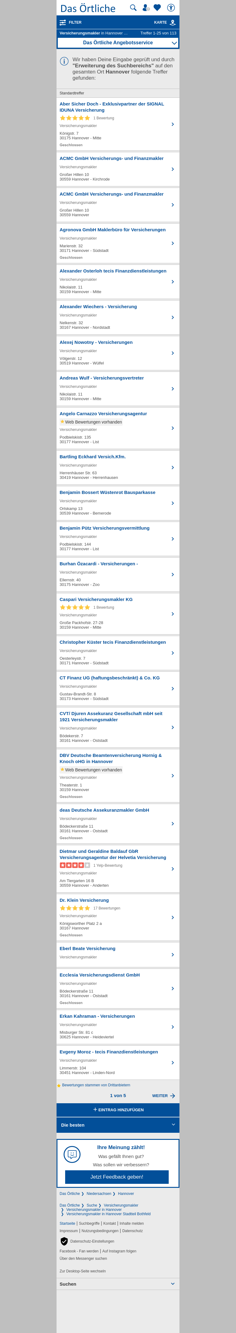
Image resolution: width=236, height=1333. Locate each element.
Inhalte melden (132, 1223)
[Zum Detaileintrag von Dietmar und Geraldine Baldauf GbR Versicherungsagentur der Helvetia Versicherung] (118, 868)
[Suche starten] (133, 7)
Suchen (68, 1284)
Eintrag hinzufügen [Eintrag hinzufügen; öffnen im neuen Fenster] (118, 1110)
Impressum (69, 1231)
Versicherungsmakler (121, 1205)
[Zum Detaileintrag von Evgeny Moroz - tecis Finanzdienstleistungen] (118, 1062)
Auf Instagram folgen (119, 1251)
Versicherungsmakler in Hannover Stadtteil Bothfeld (108, 1214)
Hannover (126, 1194)
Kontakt (109, 1223)
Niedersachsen (99, 1194)
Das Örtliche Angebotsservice (118, 42)
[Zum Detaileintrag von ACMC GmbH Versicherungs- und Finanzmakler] (118, 169)
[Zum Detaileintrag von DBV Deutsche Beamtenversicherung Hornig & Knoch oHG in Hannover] (118, 775)
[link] (172, 22)
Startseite (67, 1223)
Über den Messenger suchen (83, 1258)
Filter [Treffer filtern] (75, 22)
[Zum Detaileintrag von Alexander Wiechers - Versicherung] (118, 317)
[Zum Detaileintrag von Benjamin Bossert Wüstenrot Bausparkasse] (118, 503)
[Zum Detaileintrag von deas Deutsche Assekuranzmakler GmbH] (118, 823)
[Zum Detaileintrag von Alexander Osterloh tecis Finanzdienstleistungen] (118, 282)
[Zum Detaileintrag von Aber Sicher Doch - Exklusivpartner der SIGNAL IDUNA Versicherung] (118, 124)
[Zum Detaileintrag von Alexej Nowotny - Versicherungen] (118, 353)
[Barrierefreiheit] (171, 7)
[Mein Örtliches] (147, 7)
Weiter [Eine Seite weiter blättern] (160, 1095)
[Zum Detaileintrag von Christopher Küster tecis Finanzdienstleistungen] (118, 653)
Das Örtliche (70, 1194)
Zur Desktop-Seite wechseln (83, 1271)
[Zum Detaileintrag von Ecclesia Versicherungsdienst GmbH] (118, 988)
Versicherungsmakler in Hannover (94, 1210)
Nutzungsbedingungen (100, 1231)
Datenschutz (132, 1231)
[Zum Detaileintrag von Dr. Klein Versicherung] (118, 917)
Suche (92, 1205)
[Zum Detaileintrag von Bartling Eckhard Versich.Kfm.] (118, 467)
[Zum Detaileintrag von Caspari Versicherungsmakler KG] (118, 613)
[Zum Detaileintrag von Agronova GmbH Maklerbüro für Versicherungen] (118, 243)
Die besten (73, 1125)
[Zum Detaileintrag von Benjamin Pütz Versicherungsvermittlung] (118, 539)
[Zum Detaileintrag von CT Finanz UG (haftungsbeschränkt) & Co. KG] (118, 688)
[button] (87, 1241)
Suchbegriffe (89, 1223)
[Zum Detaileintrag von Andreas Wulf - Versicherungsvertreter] (118, 389)
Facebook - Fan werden (79, 1251)
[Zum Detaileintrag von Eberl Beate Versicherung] (118, 954)
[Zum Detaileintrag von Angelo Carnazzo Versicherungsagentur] (118, 428)
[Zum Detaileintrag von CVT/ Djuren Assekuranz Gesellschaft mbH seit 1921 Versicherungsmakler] (118, 727)
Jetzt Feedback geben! (116, 1177)
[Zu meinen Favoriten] (158, 7)
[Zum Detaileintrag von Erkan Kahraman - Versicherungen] (118, 1027)
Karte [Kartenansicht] (165, 22)
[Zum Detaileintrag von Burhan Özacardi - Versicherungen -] (118, 574)
